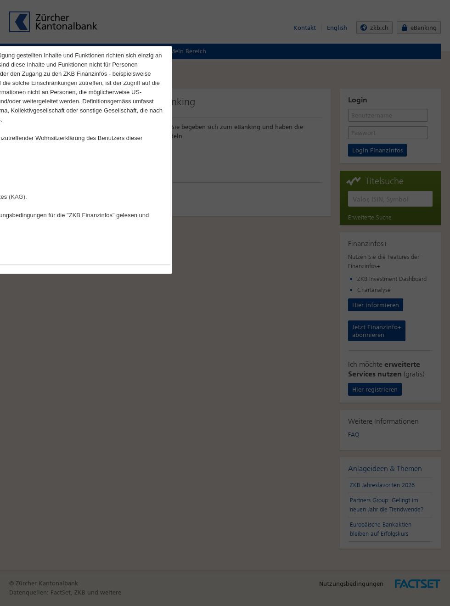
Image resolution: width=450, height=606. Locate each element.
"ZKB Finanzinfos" (91, 215)
